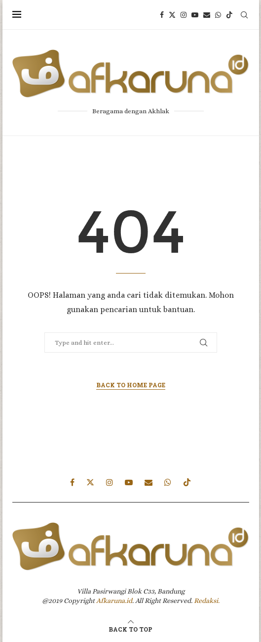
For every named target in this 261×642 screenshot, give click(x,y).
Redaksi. (207, 600)
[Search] (244, 14)
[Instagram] (183, 14)
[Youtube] (194, 14)
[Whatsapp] (218, 14)
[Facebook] (162, 14)
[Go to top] (130, 629)
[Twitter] (172, 14)
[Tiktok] (229, 14)
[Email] (206, 14)
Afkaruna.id (114, 600)
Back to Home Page (130, 385)
